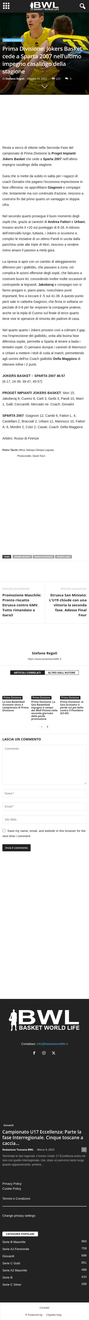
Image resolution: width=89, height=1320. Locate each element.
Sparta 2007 (63, 556)
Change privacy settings (18, 1215)
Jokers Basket (22, 556)
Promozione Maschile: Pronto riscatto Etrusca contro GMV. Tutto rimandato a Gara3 (21, 605)
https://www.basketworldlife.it (44, 659)
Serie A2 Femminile (15, 1249)
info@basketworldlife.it (52, 1044)
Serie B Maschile (14, 1242)
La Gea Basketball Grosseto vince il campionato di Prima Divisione (15, 706)
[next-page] (47, 726)
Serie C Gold (11, 1263)
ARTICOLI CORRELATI (27, 672)
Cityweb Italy (53, 1314)
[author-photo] (44, 637)
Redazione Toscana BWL (17, 1149)
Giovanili (9, 1125)
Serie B (7, 1277)
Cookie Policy (11, 1188)
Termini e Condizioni (16, 1198)
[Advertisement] (44, 128)
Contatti (44, 1307)
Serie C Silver (11, 1284)
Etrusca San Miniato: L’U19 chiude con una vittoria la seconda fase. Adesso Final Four (68, 605)
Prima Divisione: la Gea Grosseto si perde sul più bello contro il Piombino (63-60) (71, 707)
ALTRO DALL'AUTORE (61, 672)
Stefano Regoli (15, 78)
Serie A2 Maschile (14, 1270)
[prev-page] (41, 726)
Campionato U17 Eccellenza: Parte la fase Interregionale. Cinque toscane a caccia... (42, 1137)
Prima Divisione (13, 40)
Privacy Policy (12, 1183)
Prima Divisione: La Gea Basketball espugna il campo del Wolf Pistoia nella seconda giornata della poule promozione (44, 710)
